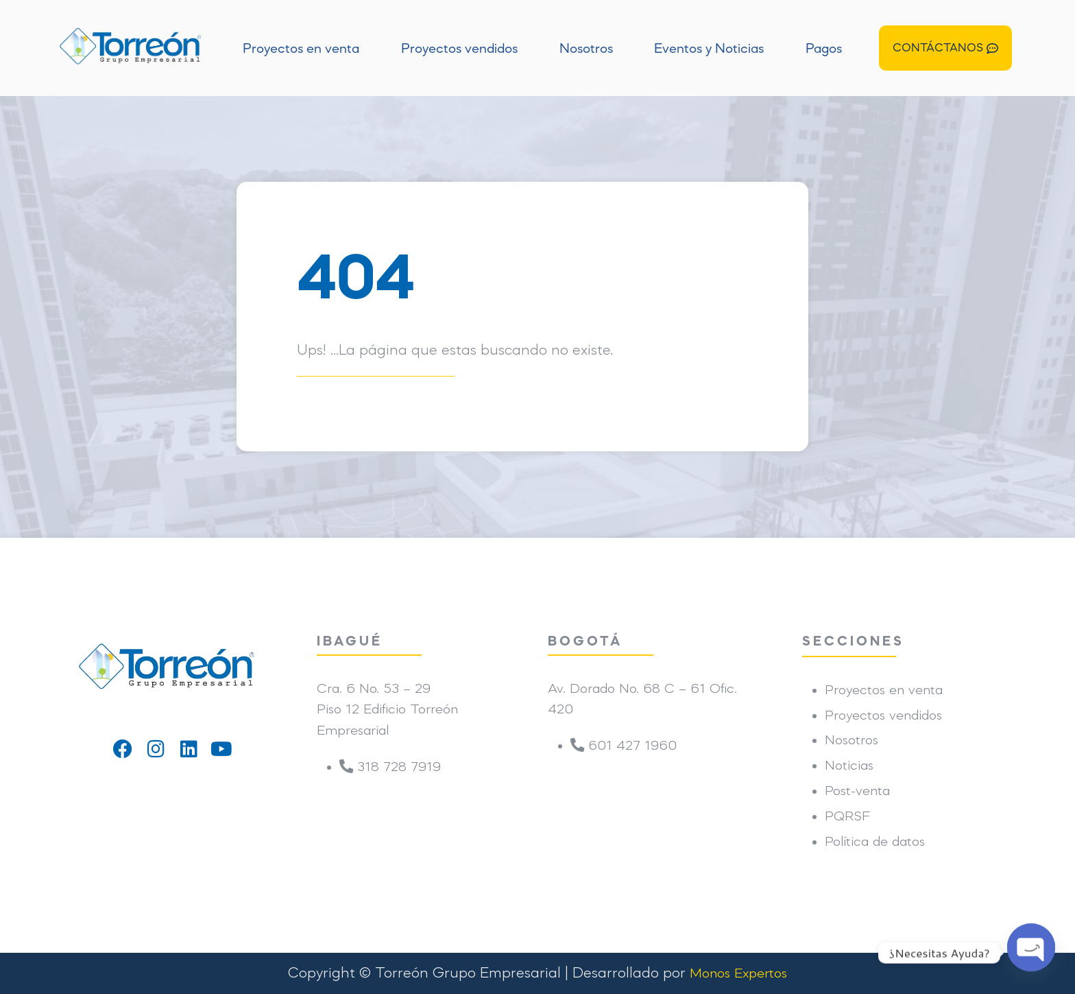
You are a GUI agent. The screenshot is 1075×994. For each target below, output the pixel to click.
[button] (945, 48)
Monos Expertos (738, 974)
